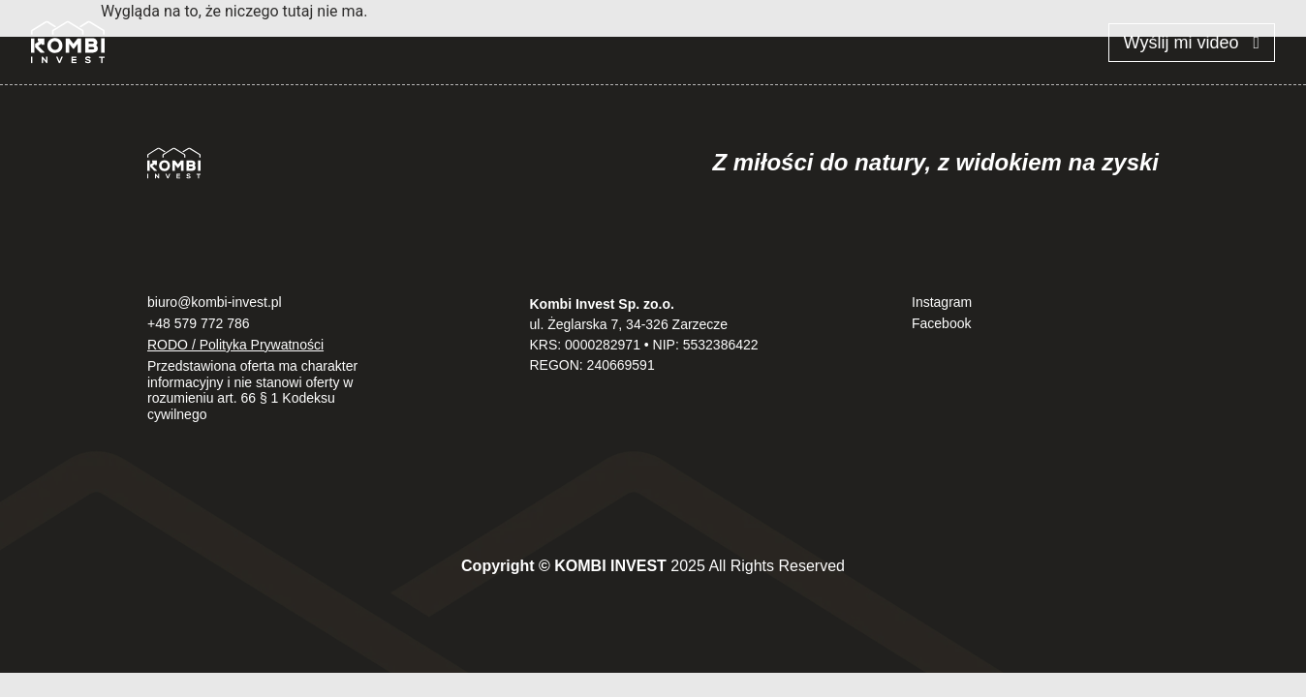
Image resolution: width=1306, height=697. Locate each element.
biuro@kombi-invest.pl (214, 302)
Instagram (942, 302)
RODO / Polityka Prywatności (235, 344)
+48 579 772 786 (198, 323)
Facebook (941, 323)
